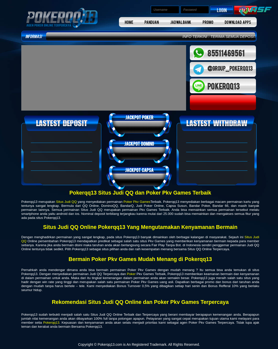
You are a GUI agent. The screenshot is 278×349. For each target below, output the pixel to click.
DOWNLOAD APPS (238, 22)
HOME (129, 22)
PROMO (208, 22)
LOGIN (222, 10)
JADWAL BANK (180, 22)
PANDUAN (152, 22)
